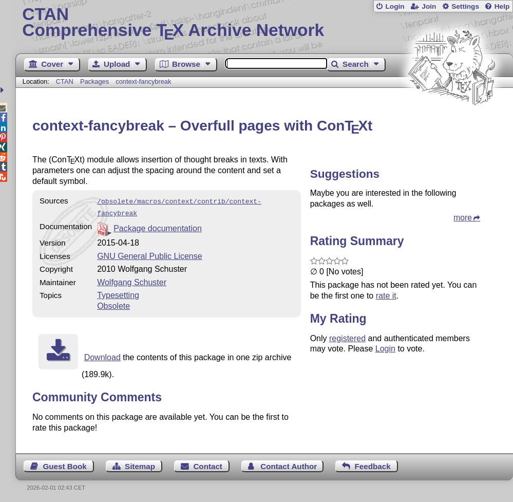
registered (347, 338)
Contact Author (288, 464)
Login (394, 6)
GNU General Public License (149, 254)
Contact (207, 464)
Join (429, 6)
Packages (95, 81)
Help (502, 6)
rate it (386, 295)
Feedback (373, 464)
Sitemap (140, 464)
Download (102, 355)
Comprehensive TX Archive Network (264, 23)
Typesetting (118, 293)
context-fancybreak (143, 81)
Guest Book (64, 464)
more (462, 217)
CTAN (64, 81)
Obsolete (113, 304)
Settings (465, 6)
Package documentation (157, 226)
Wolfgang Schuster (131, 280)
